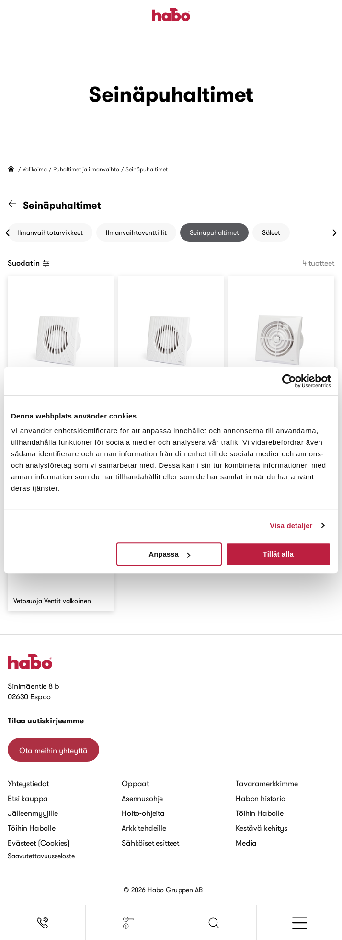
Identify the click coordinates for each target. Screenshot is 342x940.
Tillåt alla (278, 554)
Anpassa (169, 554)
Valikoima (35, 169)
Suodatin (29, 262)
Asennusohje (142, 798)
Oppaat (135, 783)
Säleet (271, 232)
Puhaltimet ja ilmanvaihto (86, 169)
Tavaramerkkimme (267, 783)
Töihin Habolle (32, 828)
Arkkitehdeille (144, 828)
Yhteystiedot (28, 783)
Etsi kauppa (28, 798)
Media (246, 842)
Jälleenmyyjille (33, 813)
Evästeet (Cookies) (39, 842)
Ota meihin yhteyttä (53, 750)
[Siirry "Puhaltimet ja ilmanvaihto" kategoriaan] (18, 205)
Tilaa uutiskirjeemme (46, 721)
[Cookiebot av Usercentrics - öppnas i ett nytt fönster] (289, 381)
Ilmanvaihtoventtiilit (136, 232)
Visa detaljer (291, 526)
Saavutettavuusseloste (41, 855)
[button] (214, 922)
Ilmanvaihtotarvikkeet (50, 232)
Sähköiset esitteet (150, 842)
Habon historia (261, 798)
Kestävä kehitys (261, 828)
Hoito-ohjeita (143, 813)
